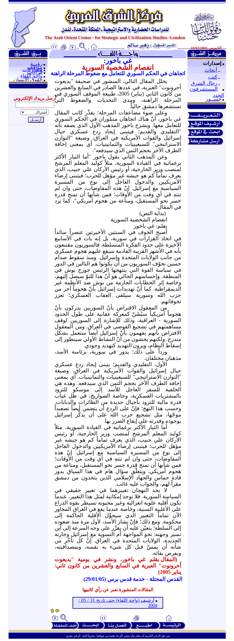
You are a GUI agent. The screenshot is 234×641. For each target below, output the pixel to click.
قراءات (35, 72)
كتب (212, 77)
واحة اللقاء (31, 76)
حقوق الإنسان (28, 79)
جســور (213, 99)
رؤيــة (36, 64)
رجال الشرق (204, 83)
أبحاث (211, 70)
